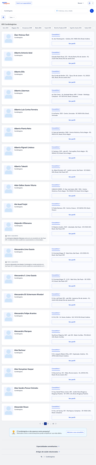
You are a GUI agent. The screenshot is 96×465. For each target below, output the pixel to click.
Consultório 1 (56, 34)
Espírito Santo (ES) (76, 28)
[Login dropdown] (91, 3)
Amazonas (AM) (27, 28)
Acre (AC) (6, 28)
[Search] (92, 11)
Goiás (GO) (88, 28)
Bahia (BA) (38, 28)
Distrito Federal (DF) (60, 28)
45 (53, 424)
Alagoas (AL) (15, 28)
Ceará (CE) (48, 28)
